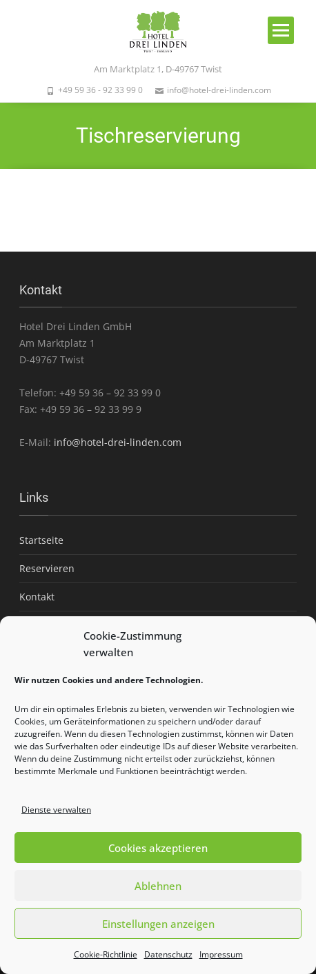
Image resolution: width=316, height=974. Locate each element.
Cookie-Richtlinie (105, 954)
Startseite (41, 540)
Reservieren (47, 568)
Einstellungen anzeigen (158, 924)
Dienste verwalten (56, 809)
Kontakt (37, 596)
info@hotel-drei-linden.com (117, 442)
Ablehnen (158, 886)
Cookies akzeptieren (158, 848)
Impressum (221, 954)
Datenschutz (168, 954)
